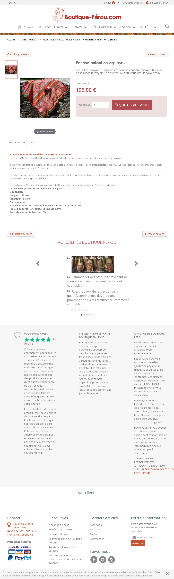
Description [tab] (17, 142)
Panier (110, 2)
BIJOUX (41, 27)
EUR (11, 2)
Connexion (96, 524)
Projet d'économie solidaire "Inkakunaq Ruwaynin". (41, 154)
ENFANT (126, 27)
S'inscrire (95, 529)
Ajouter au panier (132, 105)
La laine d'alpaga (58, 534)
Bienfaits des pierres (61, 529)
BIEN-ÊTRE (146, 27)
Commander (97, 538)
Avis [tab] (31, 142)
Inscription (138, 543)
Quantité (84, 104)
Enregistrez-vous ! (132, 2)
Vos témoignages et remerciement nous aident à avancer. (65, 559)
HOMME (77, 27)
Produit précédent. (18, 54)
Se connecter (157, 2)
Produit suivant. (157, 54)
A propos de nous (59, 524)
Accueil (28, 27)
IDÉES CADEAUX (101, 27)
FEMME (59, 27)
